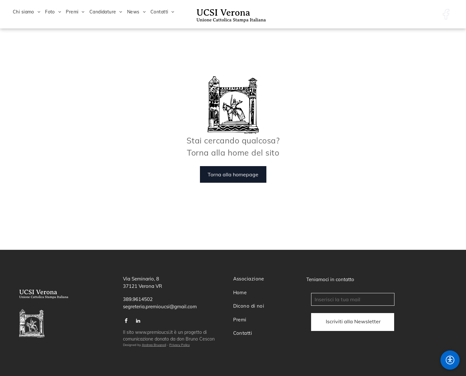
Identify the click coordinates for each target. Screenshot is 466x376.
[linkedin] (138, 321)
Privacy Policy (179, 345)
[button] (450, 360)
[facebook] (126, 321)
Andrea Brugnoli (154, 345)
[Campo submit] (353, 321)
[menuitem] (29, 12)
